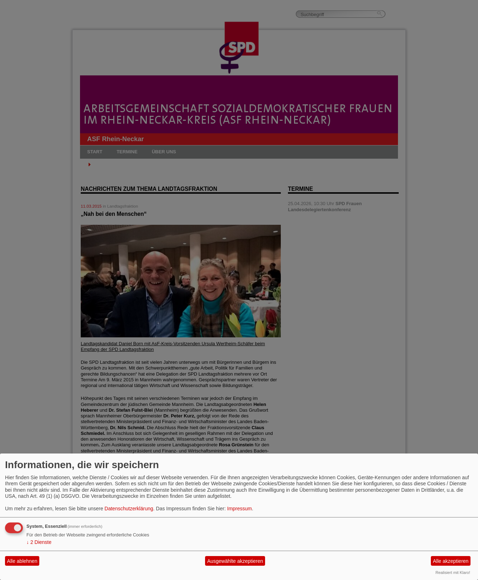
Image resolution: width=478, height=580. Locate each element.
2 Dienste (38, 542)
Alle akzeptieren (451, 561)
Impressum (239, 508)
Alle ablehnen (22, 561)
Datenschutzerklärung (129, 508)
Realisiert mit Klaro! (452, 572)
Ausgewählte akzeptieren (235, 561)
